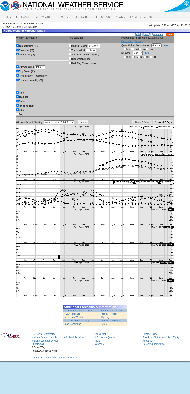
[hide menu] (158, 34)
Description (127, 41)
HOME (9, 17)
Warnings (105, 317)
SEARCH (135, 17)
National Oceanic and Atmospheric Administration (58, 337)
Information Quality (105, 337)
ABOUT (149, 17)
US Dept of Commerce (43, 334)
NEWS (120, 17)
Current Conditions (110, 320)
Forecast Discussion (111, 310)
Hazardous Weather (74, 317)
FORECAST (24, 17)
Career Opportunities (153, 344)
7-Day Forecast (71, 314)
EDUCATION (104, 17)
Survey (138, 41)
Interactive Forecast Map (76, 320)
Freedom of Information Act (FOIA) (160, 337)
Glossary (99, 344)
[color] (146, 34)
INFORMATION (83, 17)
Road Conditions (72, 324)
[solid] (138, 34)
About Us (147, 340)
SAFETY (65, 17)
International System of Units (78, 310)
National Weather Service (45, 340)
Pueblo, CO (38, 344)
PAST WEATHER (45, 17)
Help (97, 340)
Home (104, 324)
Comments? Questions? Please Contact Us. (55, 357)
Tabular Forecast (109, 314)
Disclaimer (100, 334)
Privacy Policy (149, 334)
